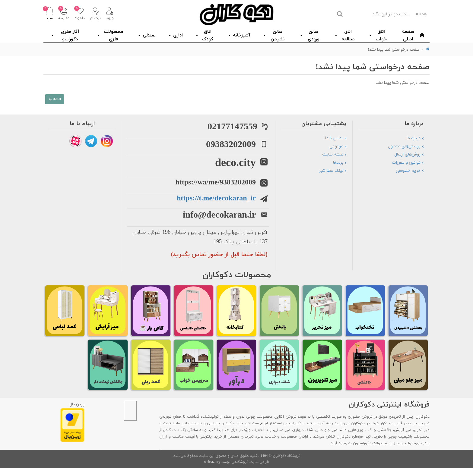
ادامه (58, 100)
